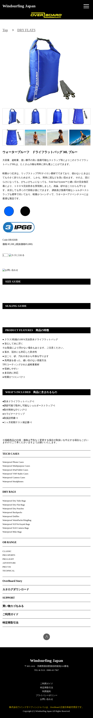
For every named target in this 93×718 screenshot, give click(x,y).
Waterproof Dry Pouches (13, 508)
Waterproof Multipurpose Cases (16, 466)
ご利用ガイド (10, 614)
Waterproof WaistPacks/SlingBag (16, 520)
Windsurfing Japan (18, 6)
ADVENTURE (9, 563)
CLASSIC (6, 551)
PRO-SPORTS (8, 555)
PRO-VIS (6, 567)
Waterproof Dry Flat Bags (13, 504)
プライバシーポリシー (46, 695)
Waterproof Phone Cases (13, 462)
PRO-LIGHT (8, 559)
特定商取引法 (10, 622)
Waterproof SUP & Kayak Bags (16, 524)
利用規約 (46, 691)
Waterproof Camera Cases (13, 477)
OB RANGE (9, 542)
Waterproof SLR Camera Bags (15, 528)
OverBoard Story (12, 581)
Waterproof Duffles (10, 516)
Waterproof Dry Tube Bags (14, 500)
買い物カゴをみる (13, 606)
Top (5, 30)
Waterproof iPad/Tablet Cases (15, 470)
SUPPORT (8, 597)
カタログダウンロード (15, 589)
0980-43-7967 (53, 670)
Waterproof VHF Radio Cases (15, 473)
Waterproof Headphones (12, 481)
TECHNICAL (8, 570)
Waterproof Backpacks (12, 512)
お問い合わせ (46, 699)
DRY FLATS (26, 30)
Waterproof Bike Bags (12, 532)
